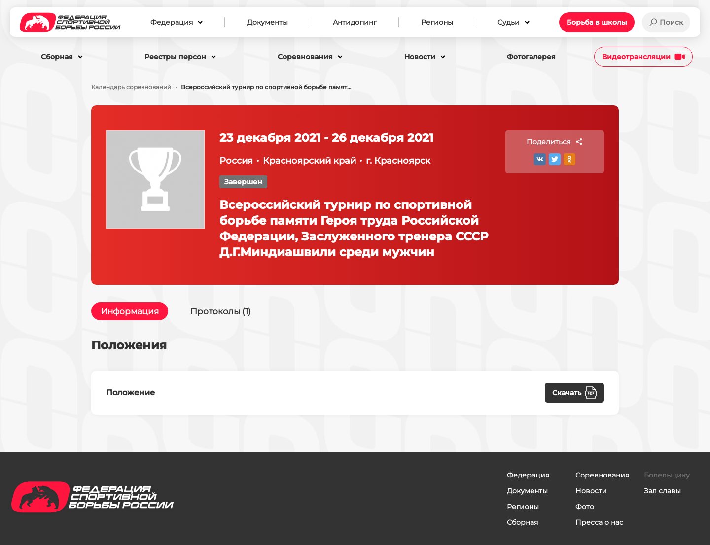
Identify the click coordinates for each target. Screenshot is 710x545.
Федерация (528, 475)
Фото (584, 506)
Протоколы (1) (225, 311)
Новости (591, 490)
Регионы (523, 506)
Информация (131, 311)
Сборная (522, 522)
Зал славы (662, 490)
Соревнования (602, 475)
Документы (527, 490)
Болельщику (667, 475)
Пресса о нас (599, 522)
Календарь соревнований (131, 87)
